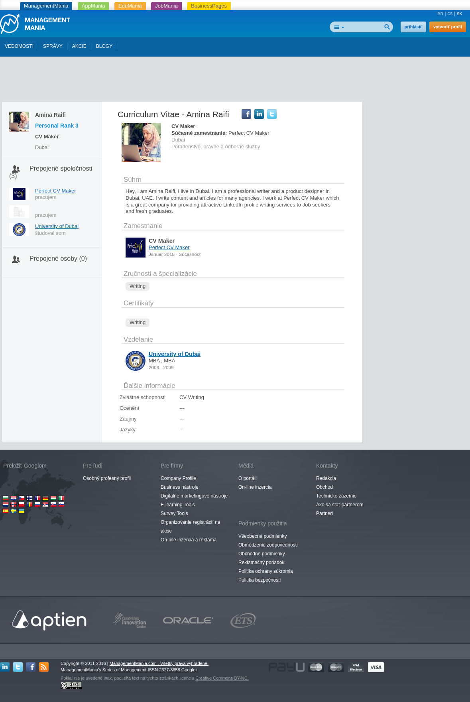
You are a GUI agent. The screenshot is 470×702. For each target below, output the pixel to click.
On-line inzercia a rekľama (188, 540)
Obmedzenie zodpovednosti (268, 545)
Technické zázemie (336, 496)
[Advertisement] (235, 81)
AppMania (93, 6)
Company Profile (178, 478)
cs (449, 13)
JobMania (166, 6)
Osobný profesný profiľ (107, 478)
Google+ (189, 669)
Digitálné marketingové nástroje (194, 496)
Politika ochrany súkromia (265, 571)
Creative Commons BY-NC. (221, 678)
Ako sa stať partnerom (340, 504)
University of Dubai (57, 226)
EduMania (130, 6)
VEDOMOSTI (19, 46)
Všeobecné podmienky (262, 536)
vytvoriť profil (447, 26)
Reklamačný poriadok (261, 562)
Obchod (324, 487)
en (440, 13)
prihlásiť (413, 26)
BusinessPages (209, 6)
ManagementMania (46, 6)
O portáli (247, 478)
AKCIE (79, 46)
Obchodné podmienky (261, 553)
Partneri (324, 513)
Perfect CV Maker (55, 191)
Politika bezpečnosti (259, 580)
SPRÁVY (53, 46)
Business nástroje (180, 487)
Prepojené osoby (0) (58, 258)
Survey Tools (174, 513)
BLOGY (104, 46)
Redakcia (326, 478)
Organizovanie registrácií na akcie (190, 526)
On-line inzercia (254, 487)
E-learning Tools (178, 504)
